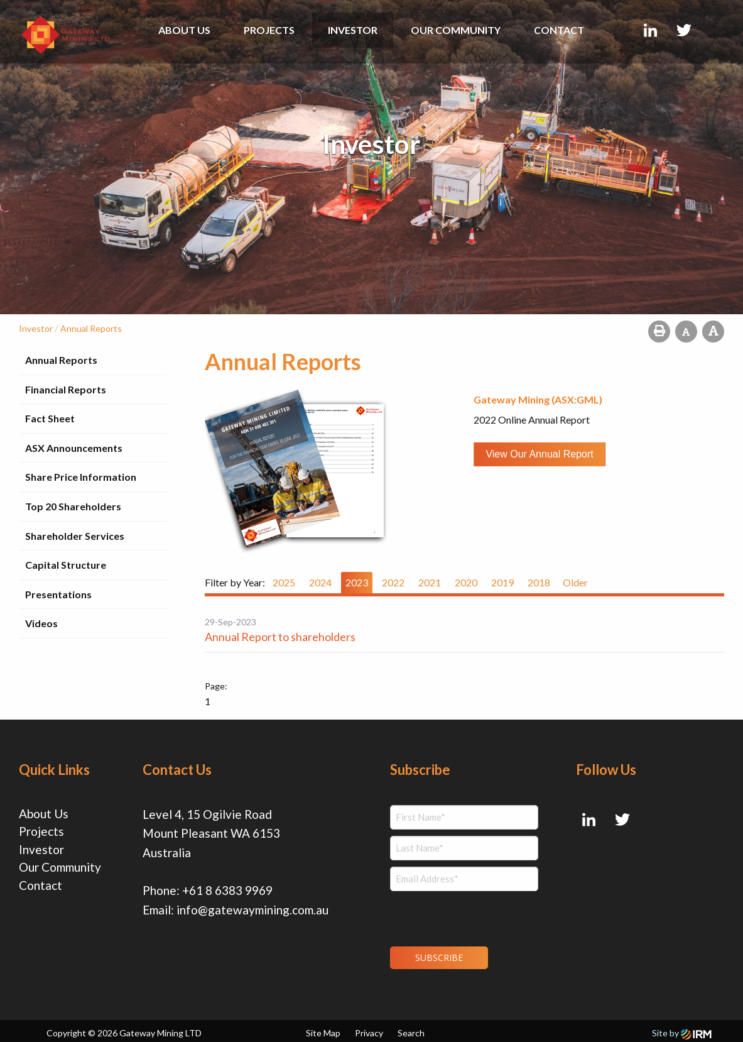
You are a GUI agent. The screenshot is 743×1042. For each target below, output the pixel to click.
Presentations (58, 594)
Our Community (456, 30)
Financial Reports (65, 389)
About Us (184, 30)
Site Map (323, 1029)
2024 (320, 582)
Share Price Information (80, 477)
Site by (682, 1029)
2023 (356, 582)
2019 (502, 582)
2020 (466, 582)
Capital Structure (65, 565)
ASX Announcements (73, 448)
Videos (41, 623)
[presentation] (466, 916)
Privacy (369, 1029)
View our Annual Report (539, 454)
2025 (284, 582)
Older (575, 582)
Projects (269, 30)
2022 (393, 582)
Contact (559, 30)
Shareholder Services (74, 536)
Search (411, 1029)
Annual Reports (61, 360)
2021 (429, 582)
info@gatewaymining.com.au (252, 909)
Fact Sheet (50, 418)
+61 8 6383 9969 (227, 890)
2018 (539, 582)
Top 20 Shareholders (73, 506)
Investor (352, 30)
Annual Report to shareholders (280, 637)
